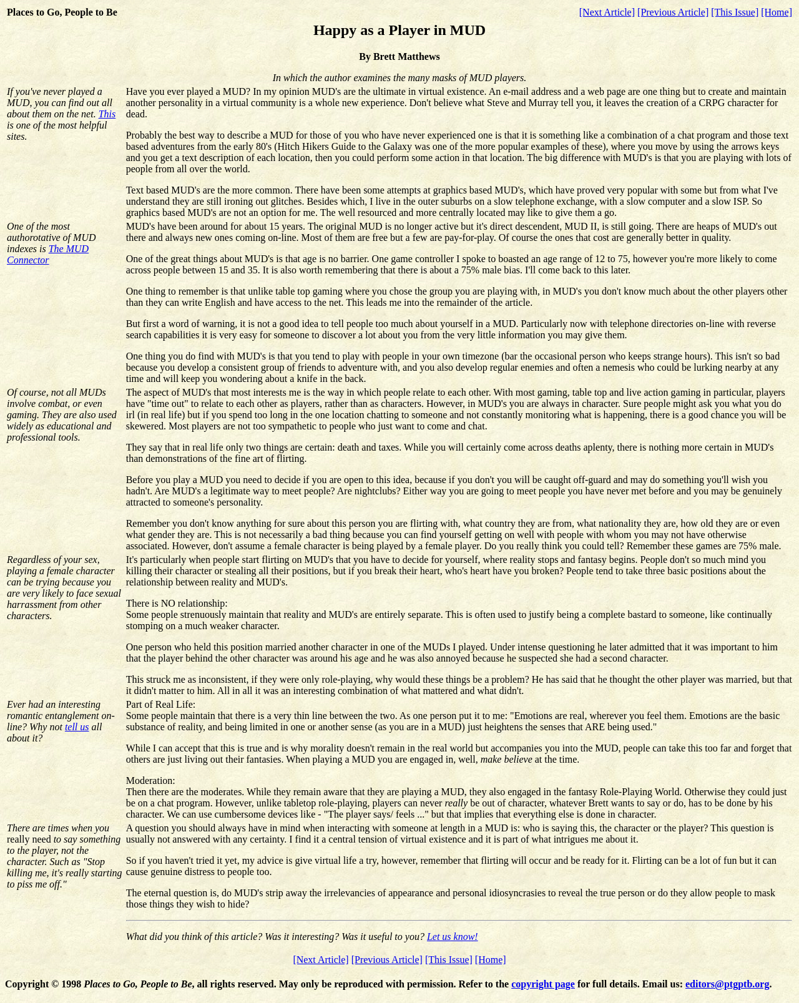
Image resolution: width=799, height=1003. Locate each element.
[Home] (776, 12)
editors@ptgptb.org (727, 984)
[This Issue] (734, 12)
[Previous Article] (672, 12)
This (107, 114)
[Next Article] (607, 12)
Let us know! (452, 936)
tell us (77, 727)
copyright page (543, 984)
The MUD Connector (48, 254)
